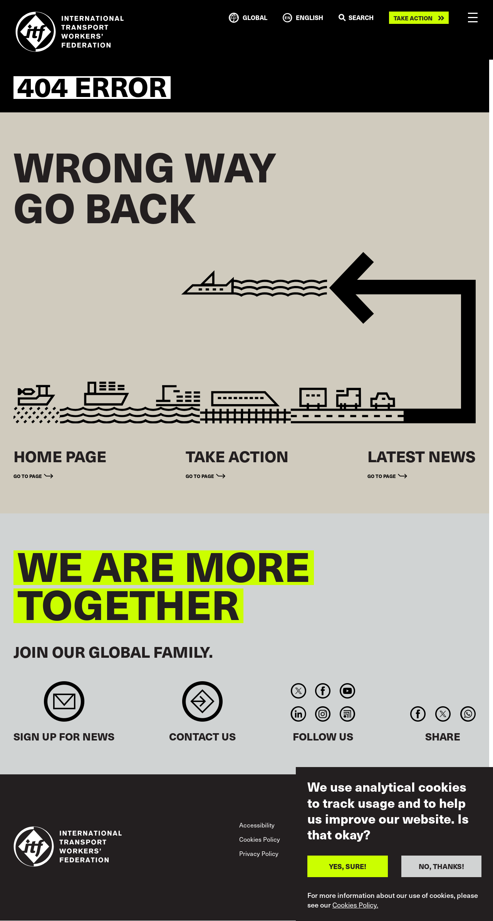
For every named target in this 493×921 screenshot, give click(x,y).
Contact (202, 705)
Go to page (27, 476)
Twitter (298, 691)
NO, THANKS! (441, 879)
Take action (413, 18)
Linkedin (298, 714)
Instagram (323, 714)
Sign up (64, 705)
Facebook (323, 691)
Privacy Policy (258, 853)
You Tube (347, 691)
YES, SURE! (347, 879)
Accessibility (257, 825)
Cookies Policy (259, 839)
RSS (347, 714)
